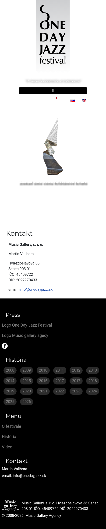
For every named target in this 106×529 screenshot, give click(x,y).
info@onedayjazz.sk (36, 289)
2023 (76, 391)
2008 (10, 370)
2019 (10, 391)
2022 (60, 391)
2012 (76, 370)
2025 (10, 401)
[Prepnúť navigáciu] (53, 90)
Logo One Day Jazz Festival (27, 325)
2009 (26, 370)
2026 (26, 401)
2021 (43, 391)
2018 (92, 381)
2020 (26, 391)
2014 (10, 381)
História (9, 436)
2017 (60, 381)
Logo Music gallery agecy (25, 335)
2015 (26, 381)
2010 (43, 370)
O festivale (11, 426)
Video (7, 447)
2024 (92, 391)
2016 (43, 381)
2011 (60, 370)
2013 (92, 370)
